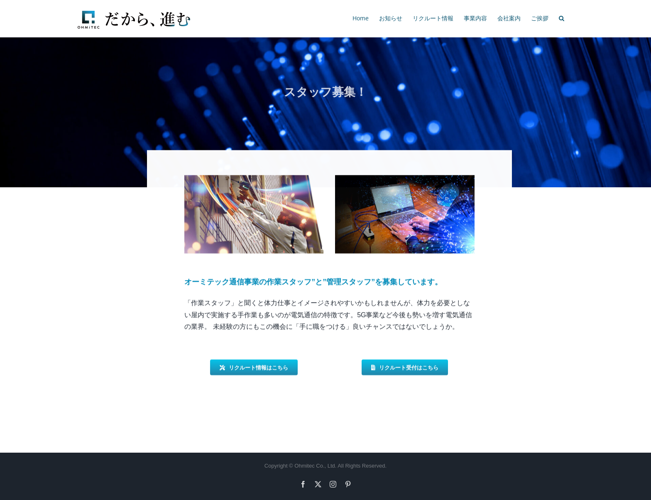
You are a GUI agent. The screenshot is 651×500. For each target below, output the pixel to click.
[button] (561, 17)
